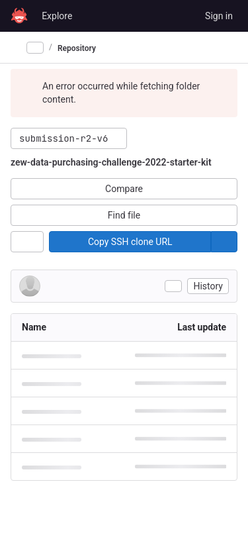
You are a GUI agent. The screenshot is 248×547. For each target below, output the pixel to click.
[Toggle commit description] (173, 286)
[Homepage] (19, 15)
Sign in (219, 16)
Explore (57, 16)
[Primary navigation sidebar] (15, 47)
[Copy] (130, 241)
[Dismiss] (221, 86)
